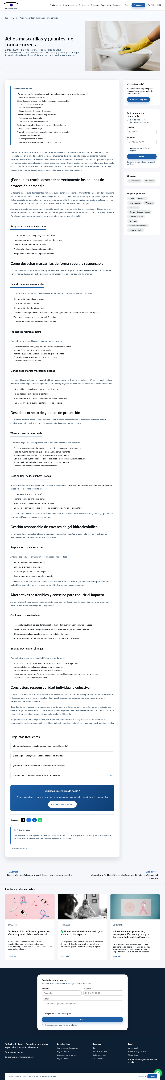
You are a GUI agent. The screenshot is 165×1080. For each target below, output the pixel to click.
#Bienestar (133, 221)
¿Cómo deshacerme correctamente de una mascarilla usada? (40, 746)
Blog (126, 5)
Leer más (12, 956)
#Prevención (149, 181)
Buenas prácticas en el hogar (31, 139)
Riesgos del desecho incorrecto (31, 97)
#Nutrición (142, 198)
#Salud (131, 198)
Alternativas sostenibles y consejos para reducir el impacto (43, 132)
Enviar (142, 156)
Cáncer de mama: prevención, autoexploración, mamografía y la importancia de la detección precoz (131, 934)
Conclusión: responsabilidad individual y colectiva (39, 142)
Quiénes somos (99, 1055)
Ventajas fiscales (99, 1051)
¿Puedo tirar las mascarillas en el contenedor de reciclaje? (39, 765)
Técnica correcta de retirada (30, 118)
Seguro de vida (63, 1058)
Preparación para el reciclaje (30, 128)
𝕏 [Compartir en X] (23, 820)
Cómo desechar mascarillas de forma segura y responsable (43, 101)
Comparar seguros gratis (62, 804)
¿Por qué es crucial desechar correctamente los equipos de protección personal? (52, 94)
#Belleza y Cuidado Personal (139, 212)
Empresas (94, 5)
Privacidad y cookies (137, 1051)
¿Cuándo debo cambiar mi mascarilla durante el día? (36, 775)
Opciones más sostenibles (29, 135)
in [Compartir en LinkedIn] (34, 820)
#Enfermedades (135, 181)
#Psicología (149, 203)
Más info (53, 1076)
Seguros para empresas (67, 1055)
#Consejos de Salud (136, 216)
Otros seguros (68, 5)
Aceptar (152, 1076)
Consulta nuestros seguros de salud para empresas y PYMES (59, 196)
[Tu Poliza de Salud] (11, 5)
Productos (54, 5)
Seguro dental (63, 1051)
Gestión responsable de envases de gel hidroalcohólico (41, 125)
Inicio (7, 18)
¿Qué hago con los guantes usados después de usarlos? (38, 756)
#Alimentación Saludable (138, 226)
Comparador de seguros (67, 1048)
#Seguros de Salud (136, 230)
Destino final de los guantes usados (33, 121)
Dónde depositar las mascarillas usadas (35, 111)
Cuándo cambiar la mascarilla (31, 104)
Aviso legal (133, 1048)
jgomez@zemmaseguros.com (19, 1057)
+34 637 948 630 (14, 1052)
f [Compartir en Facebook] (28, 820)
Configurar (142, 1076)
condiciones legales (62, 1014)
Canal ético (97, 1058)
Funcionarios (106, 5)
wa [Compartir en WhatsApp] (40, 820)
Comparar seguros (138, 100)
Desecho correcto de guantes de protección (36, 115)
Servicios (82, 5)
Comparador (118, 5)
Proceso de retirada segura (30, 108)
